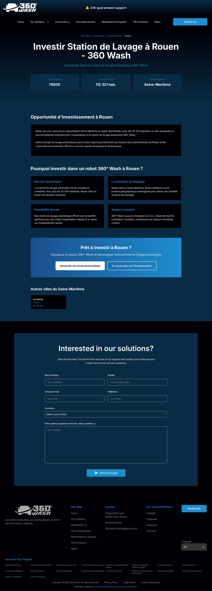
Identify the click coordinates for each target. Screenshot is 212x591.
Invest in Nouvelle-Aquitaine (93, 571)
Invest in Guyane (37, 571)
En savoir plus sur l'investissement (131, 265)
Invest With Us (79, 524)
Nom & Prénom (52, 375)
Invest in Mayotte (38, 577)
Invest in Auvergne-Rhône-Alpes (118, 566)
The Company (78, 542)
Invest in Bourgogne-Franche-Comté (140, 566)
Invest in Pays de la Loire (66, 565)
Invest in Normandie (64, 571)
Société (111, 375)
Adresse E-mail (52, 391)
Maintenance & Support (83, 536)
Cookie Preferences (150, 582)
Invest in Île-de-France (192, 571)
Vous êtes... (50, 408)
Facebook (151, 519)
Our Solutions (37, 21)
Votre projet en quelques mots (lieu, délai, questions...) (70, 423)
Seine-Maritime (114, 35)
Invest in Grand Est (13, 565)
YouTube (151, 530)
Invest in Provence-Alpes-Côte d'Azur (142, 572)
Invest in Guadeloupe (14, 571)
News (74, 548)
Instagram (151, 524)
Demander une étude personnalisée (80, 265)
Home (74, 513)
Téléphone (112, 391)
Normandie (99, 35)
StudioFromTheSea (103, 586)
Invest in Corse (189, 565)
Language (186, 541)
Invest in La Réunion (13, 577)
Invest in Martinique (165, 571)
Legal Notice (129, 582)
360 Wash (86, 35)
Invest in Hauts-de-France (41, 565)
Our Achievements (81, 530)
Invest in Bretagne (164, 565)
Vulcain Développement (126, 586)
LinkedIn (151, 513)
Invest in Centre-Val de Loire (92, 565)
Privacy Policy (111, 582)
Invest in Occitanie (114, 571)
